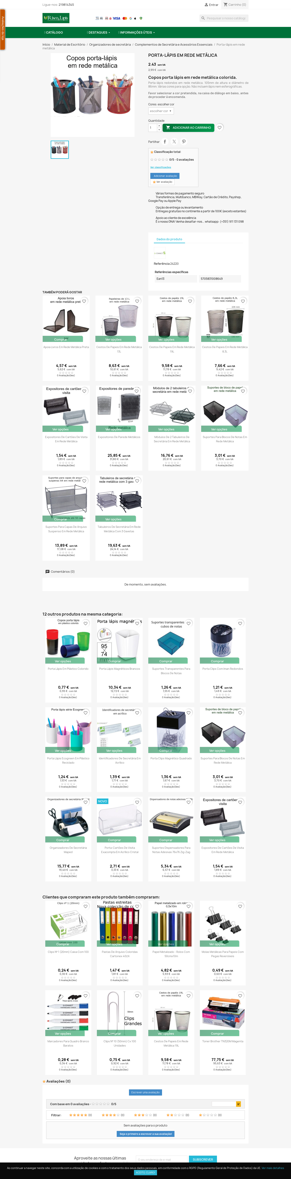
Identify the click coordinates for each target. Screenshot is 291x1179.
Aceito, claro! (145, 1172)
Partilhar (165, 141)
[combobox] (224, 18)
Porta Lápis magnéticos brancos (119, 668)
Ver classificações (160, 167)
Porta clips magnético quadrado (171, 758)
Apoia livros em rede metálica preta (66, 347)
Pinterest (183, 141)
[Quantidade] (152, 128)
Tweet (174, 141)
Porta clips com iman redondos (222, 668)
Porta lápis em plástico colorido (68, 668)
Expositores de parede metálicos (119, 437)
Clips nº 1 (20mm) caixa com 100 (68, 952)
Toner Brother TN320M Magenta (222, 1041)
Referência (162, 263)
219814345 (66, 5)
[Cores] (161, 110)
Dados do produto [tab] (169, 239)
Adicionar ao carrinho (188, 127)
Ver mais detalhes (273, 1168)
